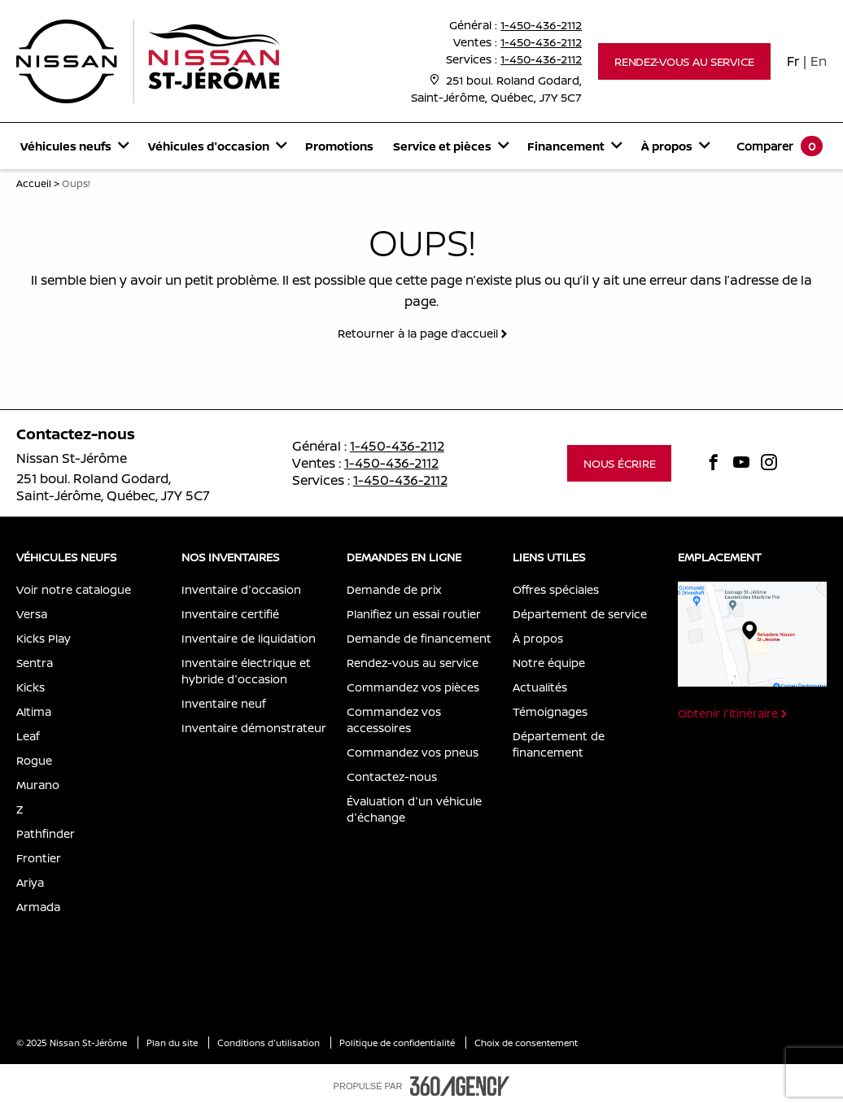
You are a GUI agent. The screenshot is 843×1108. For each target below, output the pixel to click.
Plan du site (173, 1042)
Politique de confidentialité (398, 1042)
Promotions (339, 146)
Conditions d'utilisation (269, 1042)
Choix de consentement (526, 1042)
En (818, 61)
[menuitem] (74, 146)
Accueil (33, 183)
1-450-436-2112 (541, 25)
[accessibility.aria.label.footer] (459, 1086)
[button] (684, 61)
